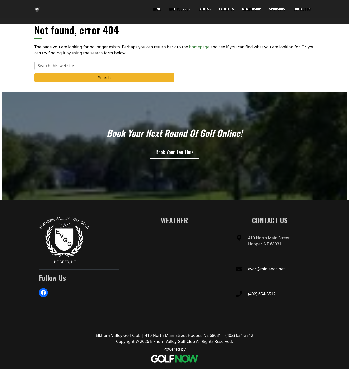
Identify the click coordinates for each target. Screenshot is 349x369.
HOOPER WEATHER (174, 247)
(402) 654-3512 (262, 294)
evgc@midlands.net (266, 269)
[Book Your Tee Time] (175, 152)
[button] (179, 9)
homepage (199, 47)
